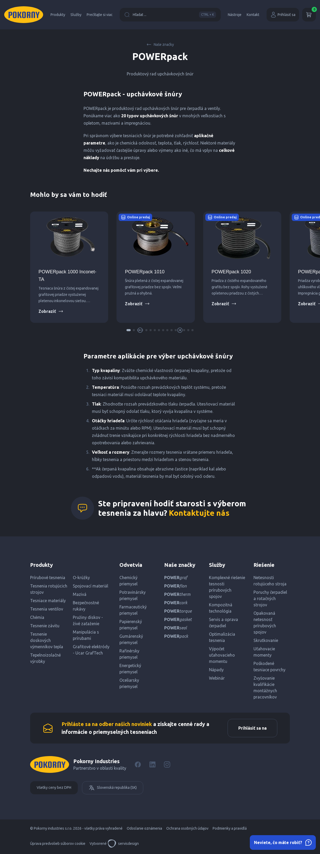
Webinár (217, 678)
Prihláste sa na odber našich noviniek (107, 724)
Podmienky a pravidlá (230, 828)
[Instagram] (167, 764)
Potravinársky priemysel (132, 595)
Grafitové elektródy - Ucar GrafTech (91, 649)
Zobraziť (50, 311)
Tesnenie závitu (44, 625)
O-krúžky (81, 577)
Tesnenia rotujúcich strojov (48, 589)
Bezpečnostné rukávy (86, 605)
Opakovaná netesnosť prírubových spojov (264, 622)
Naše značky (160, 44)
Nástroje (234, 15)
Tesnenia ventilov (46, 609)
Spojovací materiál (90, 586)
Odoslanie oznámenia (144, 828)
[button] (128, 330)
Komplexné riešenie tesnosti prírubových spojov (227, 587)
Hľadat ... (170, 15)
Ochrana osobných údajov (187, 828)
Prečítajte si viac (100, 15)
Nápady (216, 669)
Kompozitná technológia (220, 607)
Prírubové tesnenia (47, 577)
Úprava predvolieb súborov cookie (57, 843)
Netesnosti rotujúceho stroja (269, 580)
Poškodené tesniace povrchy (269, 666)
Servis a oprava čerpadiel (223, 622)
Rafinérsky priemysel (129, 653)
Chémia (37, 617)
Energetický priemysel (130, 668)
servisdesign (123, 843)
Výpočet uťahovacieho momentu (222, 655)
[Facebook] (138, 764)
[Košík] (309, 14)
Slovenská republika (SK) (113, 788)
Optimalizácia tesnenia (222, 637)
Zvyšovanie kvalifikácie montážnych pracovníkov (265, 687)
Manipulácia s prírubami (86, 635)
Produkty (58, 15)
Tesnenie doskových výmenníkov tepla (46, 640)
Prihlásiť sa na (252, 728)
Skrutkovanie (265, 640)
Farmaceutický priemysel (133, 610)
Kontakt (253, 15)
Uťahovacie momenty (264, 651)
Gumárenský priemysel (131, 639)
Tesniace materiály (48, 600)
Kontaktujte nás (199, 512)
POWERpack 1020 (231, 271)
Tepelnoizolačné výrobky (45, 658)
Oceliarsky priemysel (129, 683)
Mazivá (79, 594)
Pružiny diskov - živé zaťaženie (88, 620)
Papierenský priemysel (130, 624)
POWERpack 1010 (144, 271)
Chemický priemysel (128, 580)
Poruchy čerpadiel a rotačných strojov (270, 598)
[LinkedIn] (152, 764)
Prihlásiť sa (282, 15)
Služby (75, 15)
